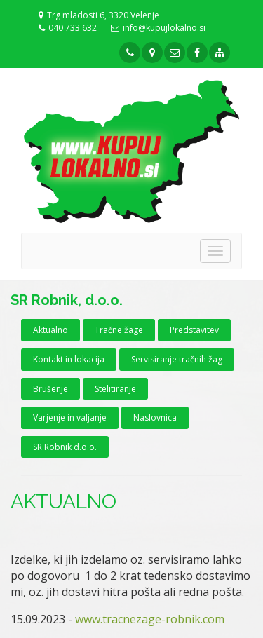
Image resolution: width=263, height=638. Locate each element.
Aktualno (50, 330)
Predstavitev (194, 330)
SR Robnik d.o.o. (65, 447)
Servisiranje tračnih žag (176, 359)
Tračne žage (119, 330)
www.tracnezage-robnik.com (149, 619)
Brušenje (50, 389)
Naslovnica (155, 417)
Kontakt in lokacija (68, 359)
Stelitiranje (115, 389)
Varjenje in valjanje (70, 417)
